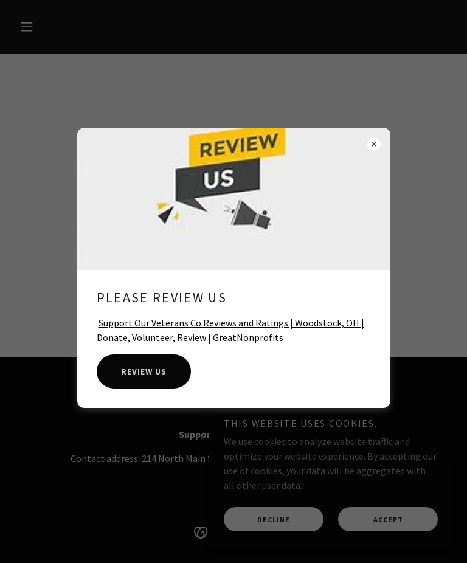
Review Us (144, 371)
